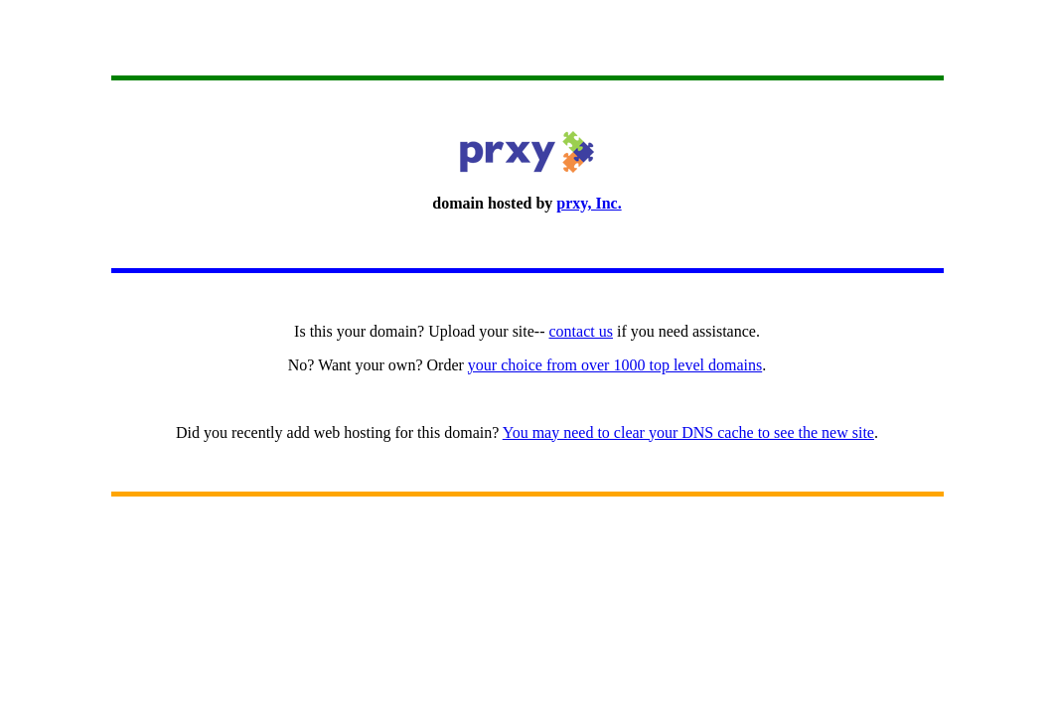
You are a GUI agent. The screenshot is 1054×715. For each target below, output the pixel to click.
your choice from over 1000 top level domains (615, 365)
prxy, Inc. (588, 203)
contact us (581, 331)
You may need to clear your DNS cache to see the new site (688, 432)
